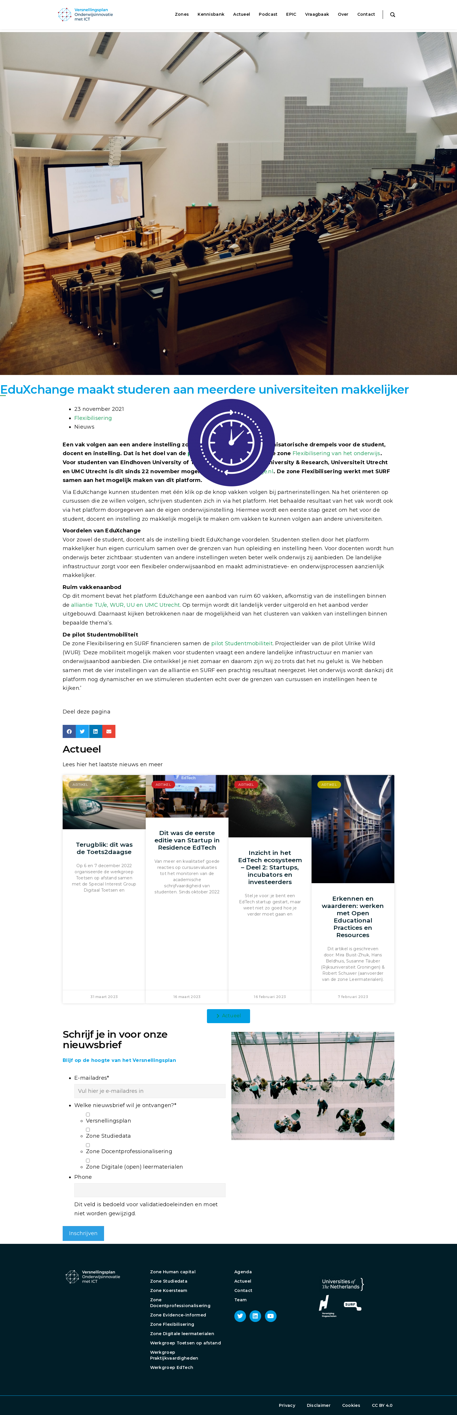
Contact (243, 1290)
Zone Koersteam (168, 1290)
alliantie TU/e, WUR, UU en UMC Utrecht (125, 605)
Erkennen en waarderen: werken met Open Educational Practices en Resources (353, 917)
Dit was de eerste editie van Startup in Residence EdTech (187, 840)
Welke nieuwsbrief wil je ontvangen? (125, 1105)
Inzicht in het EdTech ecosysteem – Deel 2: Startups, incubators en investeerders (270, 867)
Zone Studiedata (108, 1136)
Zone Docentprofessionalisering (129, 1151)
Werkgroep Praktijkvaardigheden (174, 1355)
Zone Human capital (173, 1271)
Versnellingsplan (108, 1121)
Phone (83, 1177)
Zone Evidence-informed (178, 1315)
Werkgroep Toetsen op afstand (185, 1343)
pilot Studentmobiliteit (242, 643)
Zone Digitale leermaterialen (182, 1333)
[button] (69, 731)
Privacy (287, 1405)
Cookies (351, 1405)
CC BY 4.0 (382, 1405)
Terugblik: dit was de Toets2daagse (104, 848)
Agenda (243, 1271)
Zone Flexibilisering (172, 1324)
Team (240, 1299)
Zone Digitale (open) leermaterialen (134, 1167)
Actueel (242, 1281)
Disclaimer (319, 1405)
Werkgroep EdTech (172, 1367)
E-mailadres (91, 1078)
